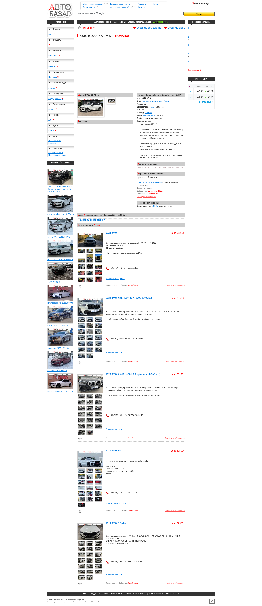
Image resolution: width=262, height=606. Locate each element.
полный (52, 87)
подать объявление (100, 593)
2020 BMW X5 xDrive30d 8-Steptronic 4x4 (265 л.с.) (133, 374)
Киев (122, 278)
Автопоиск (61, 22)
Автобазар (99, 22)
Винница (52, 66)
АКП (50, 120)
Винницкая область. (161, 101)
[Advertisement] (131, 65)
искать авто (116, 593)
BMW (50, 34)
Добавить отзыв (176, 27)
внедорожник (54, 98)
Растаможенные (55, 152)
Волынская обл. (113, 503)
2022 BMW (111, 232)
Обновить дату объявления (149, 182)
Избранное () (88, 28)
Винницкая (53, 55)
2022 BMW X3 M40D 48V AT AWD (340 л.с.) (129, 297)
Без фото (52, 143)
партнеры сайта (173, 593)
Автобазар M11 (160, 22)
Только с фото (54, 140)
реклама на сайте (155, 593)
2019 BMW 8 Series (116, 523)
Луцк (124, 503)
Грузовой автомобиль (120, 4)
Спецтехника (89, 7)
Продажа (52, 77)
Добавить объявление (149, 27)
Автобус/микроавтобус (121, 7)
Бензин (51, 109)
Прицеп (141, 7)
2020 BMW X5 (113, 450)
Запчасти (142, 4)
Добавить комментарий (92, 220)
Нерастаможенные (57, 155)
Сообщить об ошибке (146, 196)
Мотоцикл (156, 4)
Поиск (109, 22)
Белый (51, 130)
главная (85, 593)
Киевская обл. (112, 278)
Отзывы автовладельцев (139, 22)
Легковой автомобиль (93, 4)
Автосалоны (120, 22)
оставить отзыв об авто (134, 593)
